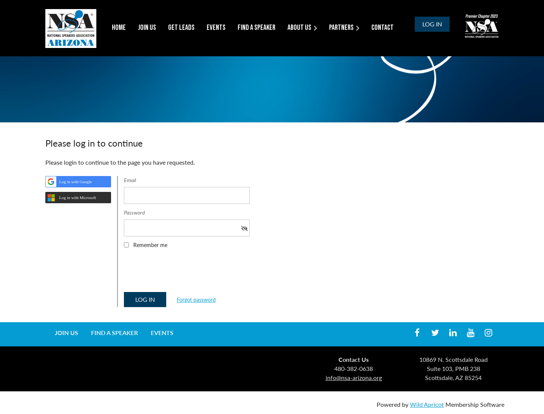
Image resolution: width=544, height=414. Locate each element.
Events (162, 332)
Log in (432, 24)
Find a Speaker (114, 332)
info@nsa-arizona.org (354, 377)
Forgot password (196, 300)
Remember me (150, 245)
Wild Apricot (427, 404)
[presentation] (181, 272)
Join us (66, 332)
